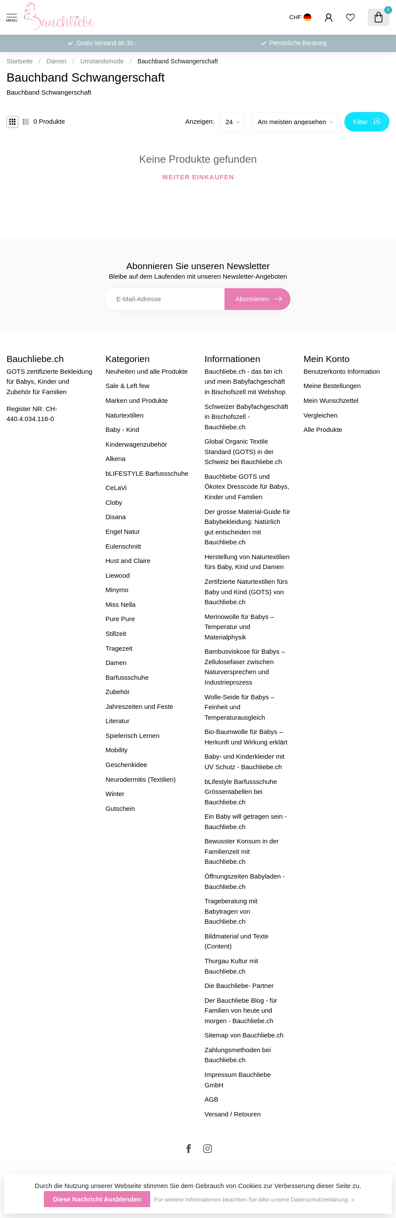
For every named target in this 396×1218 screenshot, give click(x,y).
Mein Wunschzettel (331, 400)
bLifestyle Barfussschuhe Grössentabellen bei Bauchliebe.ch (241, 792)
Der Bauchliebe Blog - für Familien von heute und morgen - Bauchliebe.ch (241, 1010)
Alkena (115, 458)
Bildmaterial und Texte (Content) (236, 941)
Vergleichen (320, 415)
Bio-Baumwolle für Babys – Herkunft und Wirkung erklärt (246, 737)
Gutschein (120, 808)
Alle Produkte (323, 429)
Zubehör (118, 691)
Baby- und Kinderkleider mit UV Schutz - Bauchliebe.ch (244, 761)
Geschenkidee (126, 764)
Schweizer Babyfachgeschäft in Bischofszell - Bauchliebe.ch (246, 417)
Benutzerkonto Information (342, 371)
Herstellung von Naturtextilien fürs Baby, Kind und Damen (247, 562)
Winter (115, 793)
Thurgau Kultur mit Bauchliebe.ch (231, 966)
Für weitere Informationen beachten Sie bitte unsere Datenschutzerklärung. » (254, 1199)
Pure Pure (120, 618)
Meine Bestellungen (332, 385)
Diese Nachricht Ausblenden (97, 1199)
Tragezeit (119, 648)
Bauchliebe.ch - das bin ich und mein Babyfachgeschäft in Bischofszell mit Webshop (245, 381)
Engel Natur (123, 531)
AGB (211, 1099)
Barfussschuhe (127, 677)
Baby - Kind (122, 429)
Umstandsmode (102, 61)
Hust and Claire (128, 560)
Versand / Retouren (233, 1114)
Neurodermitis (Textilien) (141, 779)
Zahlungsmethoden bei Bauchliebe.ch (238, 1055)
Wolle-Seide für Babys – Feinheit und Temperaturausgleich (239, 707)
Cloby (114, 502)
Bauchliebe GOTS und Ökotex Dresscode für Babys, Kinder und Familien (247, 486)
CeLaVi (116, 487)
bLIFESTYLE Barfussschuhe (147, 473)
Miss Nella (120, 604)
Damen (56, 61)
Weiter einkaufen (198, 177)
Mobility (117, 750)
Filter (367, 121)
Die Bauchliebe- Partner (239, 985)
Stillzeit (116, 633)
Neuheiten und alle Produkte (147, 371)
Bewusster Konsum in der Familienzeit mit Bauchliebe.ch (242, 851)
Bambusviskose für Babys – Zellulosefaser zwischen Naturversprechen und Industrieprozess (245, 667)
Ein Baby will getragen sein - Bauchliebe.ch (246, 821)
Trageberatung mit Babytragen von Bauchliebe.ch (231, 911)
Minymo (117, 589)
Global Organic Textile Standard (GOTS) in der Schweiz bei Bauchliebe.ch (243, 451)
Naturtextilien (125, 415)
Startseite (20, 61)
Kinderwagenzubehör (136, 444)
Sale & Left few (127, 385)
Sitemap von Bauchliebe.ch (244, 1035)
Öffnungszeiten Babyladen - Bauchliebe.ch (245, 881)
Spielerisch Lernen (132, 735)
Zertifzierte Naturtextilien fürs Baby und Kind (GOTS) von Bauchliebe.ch (246, 592)
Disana (116, 516)
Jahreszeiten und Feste (139, 706)
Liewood (118, 575)
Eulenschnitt (123, 546)
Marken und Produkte (137, 400)
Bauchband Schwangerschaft (178, 61)
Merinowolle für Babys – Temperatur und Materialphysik (239, 627)
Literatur (117, 720)
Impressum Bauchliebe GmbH (238, 1080)
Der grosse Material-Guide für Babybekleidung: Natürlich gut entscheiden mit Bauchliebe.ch (247, 527)
